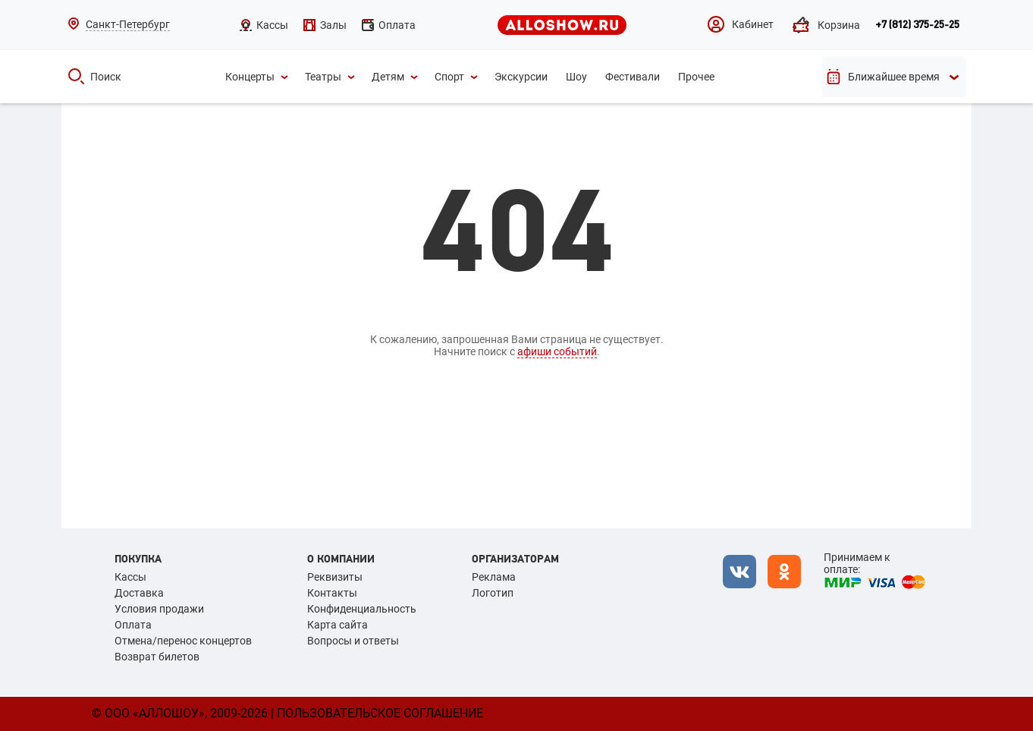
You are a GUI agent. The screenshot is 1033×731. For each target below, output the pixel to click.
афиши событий (557, 351)
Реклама (494, 577)
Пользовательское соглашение (380, 713)
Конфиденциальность (361, 609)
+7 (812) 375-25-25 (917, 25)
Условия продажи (159, 609)
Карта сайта (337, 625)
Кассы (130, 577)
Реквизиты (335, 577)
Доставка (139, 593)
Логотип (492, 593)
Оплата (133, 625)
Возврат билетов (157, 657)
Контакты (332, 593)
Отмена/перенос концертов (183, 641)
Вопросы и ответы (353, 641)
